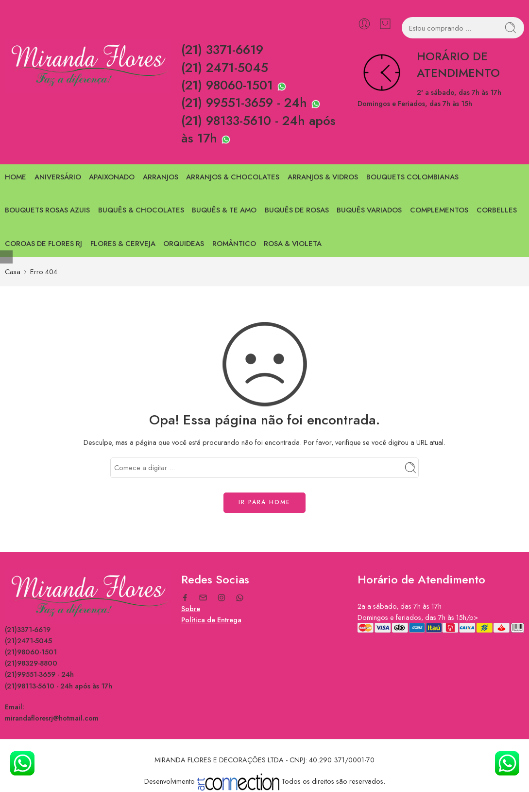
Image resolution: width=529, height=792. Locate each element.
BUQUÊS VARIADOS (369, 210)
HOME (15, 177)
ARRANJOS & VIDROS (323, 177)
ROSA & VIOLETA (293, 243)
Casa (12, 271)
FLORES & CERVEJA (122, 243)
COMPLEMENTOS (439, 210)
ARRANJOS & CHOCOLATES (232, 177)
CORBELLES (497, 210)
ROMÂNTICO (234, 243)
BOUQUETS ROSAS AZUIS (47, 210)
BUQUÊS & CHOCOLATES (141, 210)
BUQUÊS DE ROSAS (297, 210)
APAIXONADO (112, 177)
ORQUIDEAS (183, 243)
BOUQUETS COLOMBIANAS (412, 177)
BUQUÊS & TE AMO (224, 210)
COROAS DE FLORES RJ (43, 243)
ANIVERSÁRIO (57, 177)
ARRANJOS (160, 177)
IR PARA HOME (264, 502)
